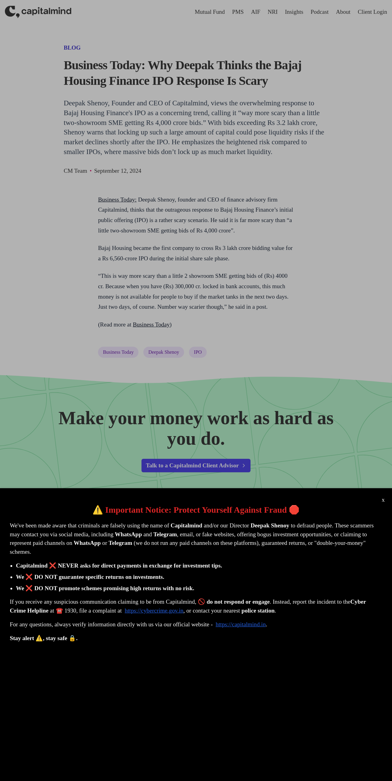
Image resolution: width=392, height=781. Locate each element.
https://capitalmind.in (241, 624)
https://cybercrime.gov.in (154, 610)
